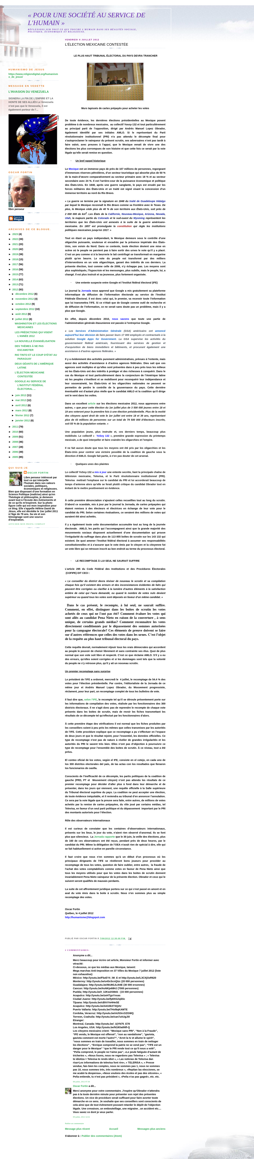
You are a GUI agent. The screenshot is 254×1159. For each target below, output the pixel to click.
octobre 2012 (23, 304)
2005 (15, 457)
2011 (15, 426)
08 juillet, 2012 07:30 (81, 1082)
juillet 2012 (22, 319)
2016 (15, 269)
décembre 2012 (24, 293)
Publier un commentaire (74, 1123)
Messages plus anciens (151, 1128)
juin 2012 (21, 395)
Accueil (113, 1128)
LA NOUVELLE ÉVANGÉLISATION (35, 341)
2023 (15, 234)
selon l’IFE (90, 699)
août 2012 (21, 314)
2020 (15, 249)
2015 (15, 274)
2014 (15, 279)
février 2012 (22, 415)
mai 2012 (21, 400)
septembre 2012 (25, 309)
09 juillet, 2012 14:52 (81, 1117)
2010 (15, 431)
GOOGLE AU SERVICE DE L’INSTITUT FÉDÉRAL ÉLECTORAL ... (30, 385)
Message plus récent (77, 1128)
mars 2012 (21, 410)
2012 (15, 289)
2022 (15, 239)
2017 (15, 264)
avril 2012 (21, 405)
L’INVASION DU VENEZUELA (28, 91)
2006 (15, 451)
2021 (15, 244)
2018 (15, 259)
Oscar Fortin (80, 1086)
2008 (15, 441)
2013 (15, 284)
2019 (15, 254)
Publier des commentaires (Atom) (101, 1135)
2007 (15, 447)
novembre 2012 (24, 298)
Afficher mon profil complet (26, 524)
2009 (15, 436)
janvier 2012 (23, 420)
